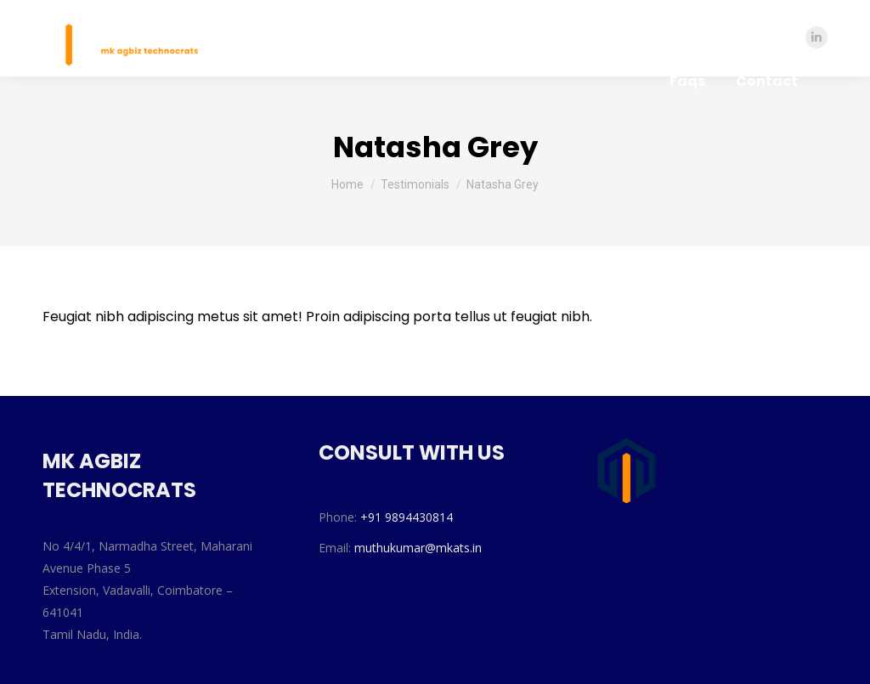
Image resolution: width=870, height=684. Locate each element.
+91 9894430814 (406, 517)
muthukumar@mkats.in (418, 548)
